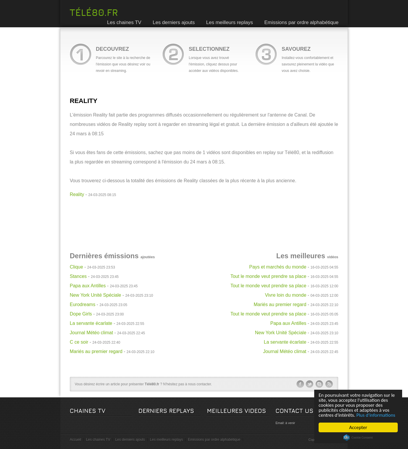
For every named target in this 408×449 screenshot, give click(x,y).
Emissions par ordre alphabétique (301, 22)
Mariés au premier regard (96, 351)
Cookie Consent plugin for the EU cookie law (358, 437)
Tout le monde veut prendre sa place (268, 276)
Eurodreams (82, 304)
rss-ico (329, 384)
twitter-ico (310, 384)
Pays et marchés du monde (277, 266)
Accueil (75, 440)
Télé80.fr (93, 12)
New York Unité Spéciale (95, 295)
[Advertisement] (204, 212)
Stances (78, 276)
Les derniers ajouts (174, 22)
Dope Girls (81, 313)
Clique (76, 266)
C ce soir (79, 342)
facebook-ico (300, 384)
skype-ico (319, 384)
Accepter (358, 427)
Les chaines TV (124, 22)
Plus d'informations (375, 415)
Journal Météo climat (91, 332)
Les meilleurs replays (229, 22)
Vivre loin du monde (285, 295)
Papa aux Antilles (88, 285)
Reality (77, 194)
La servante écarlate (91, 323)
